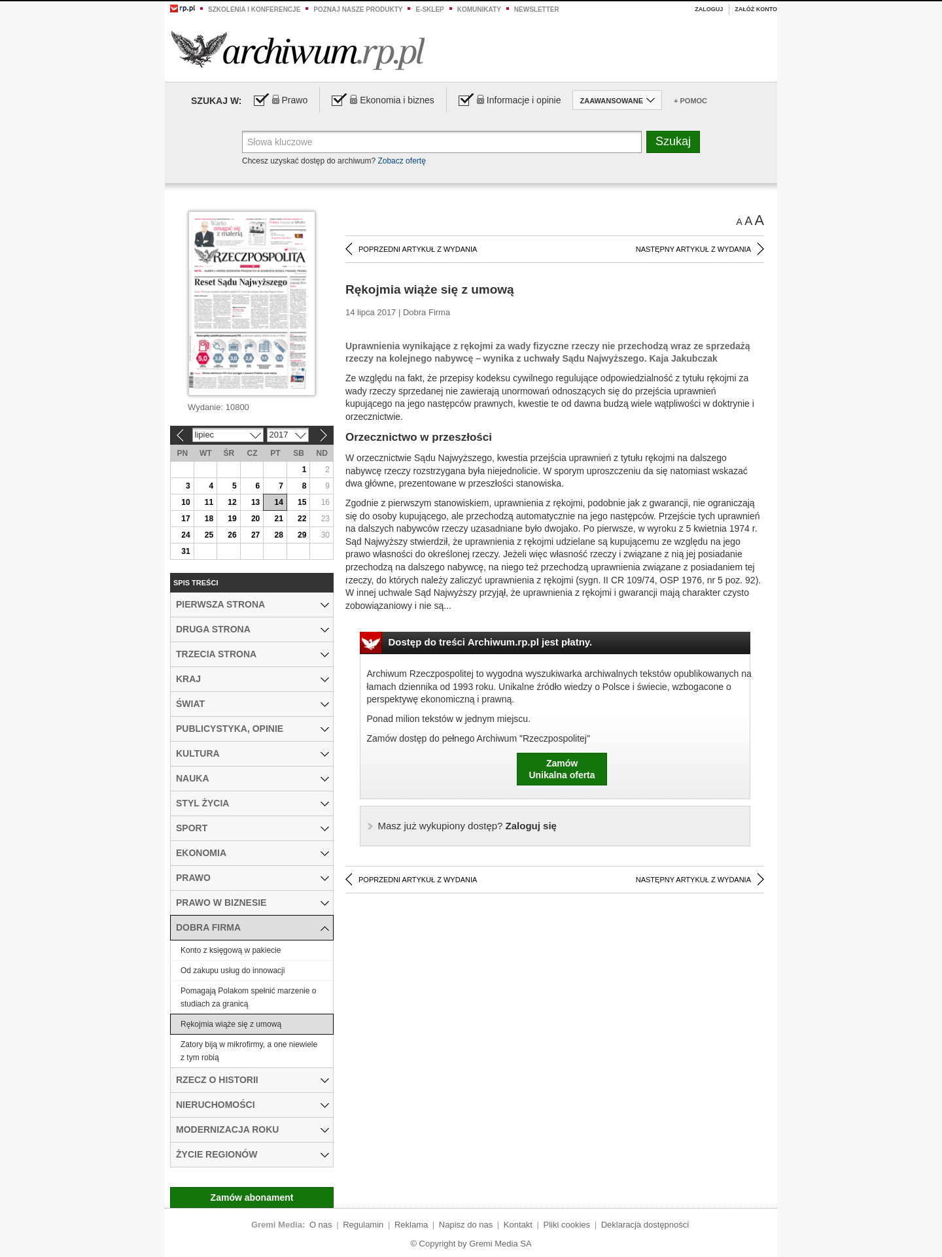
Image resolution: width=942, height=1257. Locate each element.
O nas (320, 1225)
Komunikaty (479, 9)
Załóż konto (756, 9)
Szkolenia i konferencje (254, 9)
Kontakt (518, 1225)
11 (209, 502)
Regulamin (363, 1225)
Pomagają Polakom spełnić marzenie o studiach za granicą (248, 997)
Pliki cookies (567, 1225)
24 (185, 535)
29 (302, 535)
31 (185, 551)
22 (302, 518)
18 (209, 518)
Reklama (411, 1225)
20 (255, 518)
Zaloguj (709, 9)
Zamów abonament (252, 1197)
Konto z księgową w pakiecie (231, 950)
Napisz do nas (466, 1225)
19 (232, 518)
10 (185, 502)
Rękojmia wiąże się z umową (231, 1024)
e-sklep (429, 9)
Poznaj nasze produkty (357, 9)
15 (302, 502)
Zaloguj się (467, 825)
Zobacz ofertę (401, 160)
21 (278, 518)
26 (232, 535)
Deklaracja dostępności (645, 1225)
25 (209, 535)
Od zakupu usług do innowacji (233, 970)
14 (278, 502)
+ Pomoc (690, 101)
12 (232, 502)
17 (185, 518)
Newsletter (536, 9)
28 (278, 535)
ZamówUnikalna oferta (562, 769)
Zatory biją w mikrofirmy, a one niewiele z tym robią (249, 1051)
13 (255, 502)
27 (255, 535)
